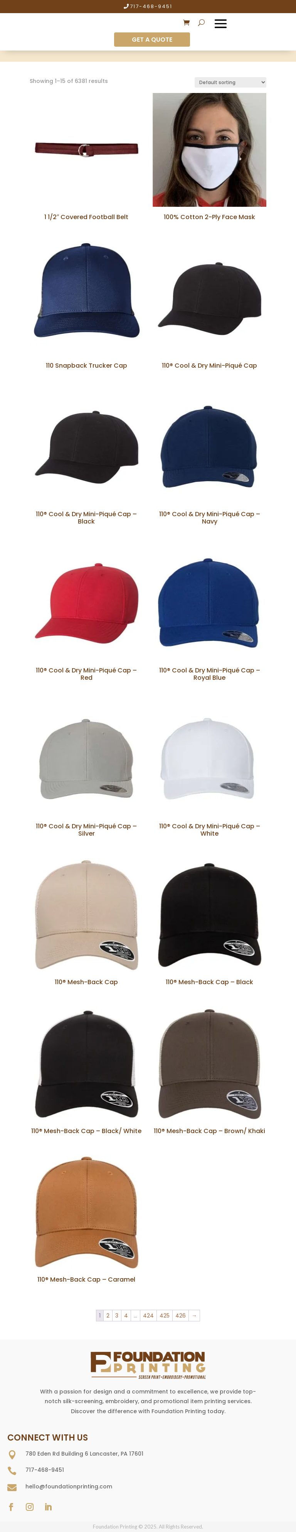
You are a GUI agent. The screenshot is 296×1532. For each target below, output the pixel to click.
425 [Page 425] (165, 1315)
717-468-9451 (151, 6)
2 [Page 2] (107, 1315)
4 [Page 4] (126, 1315)
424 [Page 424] (148, 1315)
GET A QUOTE (152, 39)
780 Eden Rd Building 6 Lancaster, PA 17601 (84, 1454)
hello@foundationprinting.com (68, 1486)
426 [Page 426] (180, 1315)
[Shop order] (230, 82)
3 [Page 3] (116, 1315)
